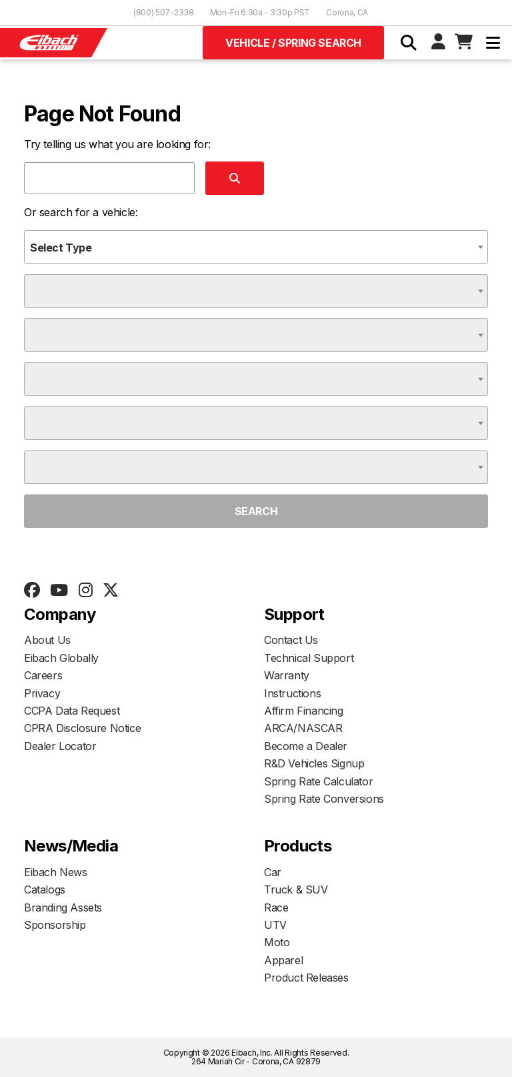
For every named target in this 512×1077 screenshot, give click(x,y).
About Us (47, 640)
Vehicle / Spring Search (293, 42)
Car (272, 872)
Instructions (292, 693)
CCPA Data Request (71, 711)
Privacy (42, 693)
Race (276, 908)
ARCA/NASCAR (303, 728)
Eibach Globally (61, 658)
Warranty (286, 675)
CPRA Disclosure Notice (82, 728)
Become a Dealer (305, 746)
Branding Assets (63, 908)
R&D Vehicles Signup (314, 763)
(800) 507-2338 (163, 12)
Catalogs (44, 889)
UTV (275, 925)
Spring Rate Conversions (324, 799)
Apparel (283, 960)
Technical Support (308, 658)
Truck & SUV (296, 889)
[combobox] (256, 247)
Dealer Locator (60, 746)
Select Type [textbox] (61, 247)
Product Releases (306, 978)
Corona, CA (347, 12)
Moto (276, 942)
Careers (43, 675)
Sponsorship (55, 925)
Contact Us (291, 640)
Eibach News (55, 872)
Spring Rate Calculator (318, 781)
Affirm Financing (303, 711)
